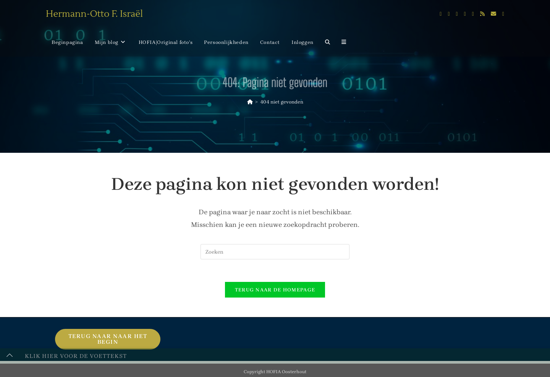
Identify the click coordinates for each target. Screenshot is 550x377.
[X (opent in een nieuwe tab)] (441, 14)
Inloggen (302, 42)
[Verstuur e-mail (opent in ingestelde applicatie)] (493, 14)
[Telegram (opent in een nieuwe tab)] (503, 14)
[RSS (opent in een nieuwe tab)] (482, 14)
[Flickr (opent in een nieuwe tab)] (473, 14)
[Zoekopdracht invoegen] (275, 251)
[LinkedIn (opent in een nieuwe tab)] (465, 14)
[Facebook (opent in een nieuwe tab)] (449, 14)
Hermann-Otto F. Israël (94, 14)
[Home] (250, 102)
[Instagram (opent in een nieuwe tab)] (457, 14)
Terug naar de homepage (275, 290)
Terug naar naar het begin (107, 339)
